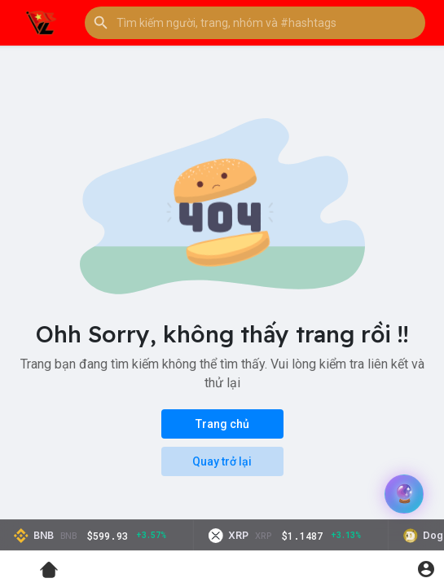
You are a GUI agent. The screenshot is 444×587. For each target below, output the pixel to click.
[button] (255, 23)
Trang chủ (222, 423)
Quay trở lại (222, 461)
